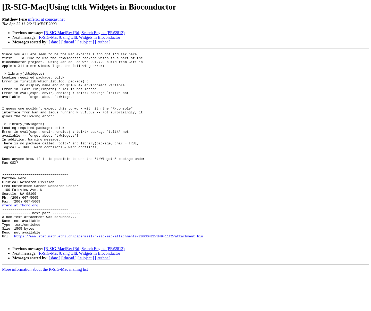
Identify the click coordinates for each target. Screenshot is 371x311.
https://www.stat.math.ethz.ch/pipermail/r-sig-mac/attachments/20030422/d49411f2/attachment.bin (108, 273)
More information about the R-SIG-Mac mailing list (45, 306)
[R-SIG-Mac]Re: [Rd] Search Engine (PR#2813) (84, 32)
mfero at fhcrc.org (20, 236)
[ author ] (103, 42)
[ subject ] (86, 42)
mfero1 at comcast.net (46, 19)
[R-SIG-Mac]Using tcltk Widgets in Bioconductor (79, 37)
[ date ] (54, 42)
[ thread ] (69, 42)
